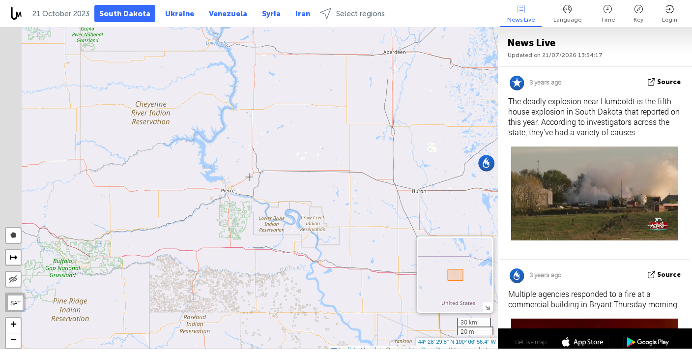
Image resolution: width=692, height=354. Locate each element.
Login (669, 14)
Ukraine (179, 13)
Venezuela (228, 13)
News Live (521, 14)
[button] (486, 163)
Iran (302, 13)
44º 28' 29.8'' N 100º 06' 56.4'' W (457, 342)
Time (607, 14)
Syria (271, 13)
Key (638, 14)
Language (567, 14)
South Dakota (124, 13)
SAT (15, 303)
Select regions (352, 13)
